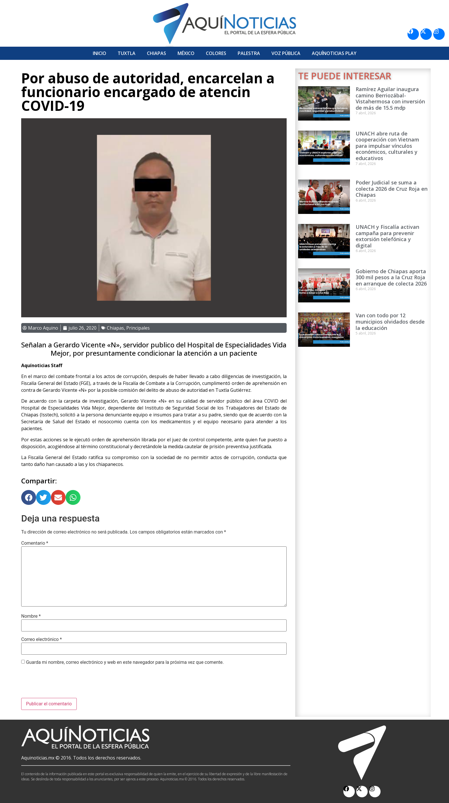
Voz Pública (285, 53)
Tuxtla (126, 53)
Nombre (31, 616)
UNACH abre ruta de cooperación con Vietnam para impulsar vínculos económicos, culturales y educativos (387, 146)
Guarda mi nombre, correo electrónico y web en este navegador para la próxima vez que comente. (125, 662)
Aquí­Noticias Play (334, 53)
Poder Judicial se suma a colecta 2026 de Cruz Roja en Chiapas (392, 188)
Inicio (99, 53)
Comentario (34, 543)
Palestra (249, 53)
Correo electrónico (41, 639)
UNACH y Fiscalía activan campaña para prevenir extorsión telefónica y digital (387, 236)
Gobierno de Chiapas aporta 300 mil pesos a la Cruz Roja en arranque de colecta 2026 (391, 277)
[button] (28, 497)
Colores (216, 53)
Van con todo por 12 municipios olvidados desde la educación (390, 321)
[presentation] (64, 684)
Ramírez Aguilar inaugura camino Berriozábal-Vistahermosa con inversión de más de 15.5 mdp (390, 98)
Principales (138, 328)
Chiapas (156, 53)
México (186, 53)
